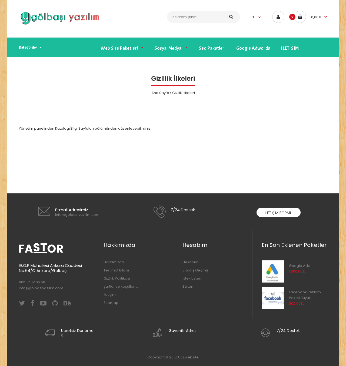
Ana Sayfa (160, 92)
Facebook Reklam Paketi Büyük (305, 295)
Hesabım (190, 262)
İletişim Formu (278, 213)
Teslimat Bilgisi (116, 270)
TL (254, 17)
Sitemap (111, 302)
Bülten (187, 286)
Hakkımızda (114, 262)
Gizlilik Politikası (117, 278)
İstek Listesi (192, 278)
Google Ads (299, 265)
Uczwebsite (188, 357)
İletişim (110, 294)
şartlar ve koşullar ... (121, 286)
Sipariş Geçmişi (195, 270)
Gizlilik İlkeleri (183, 92)
